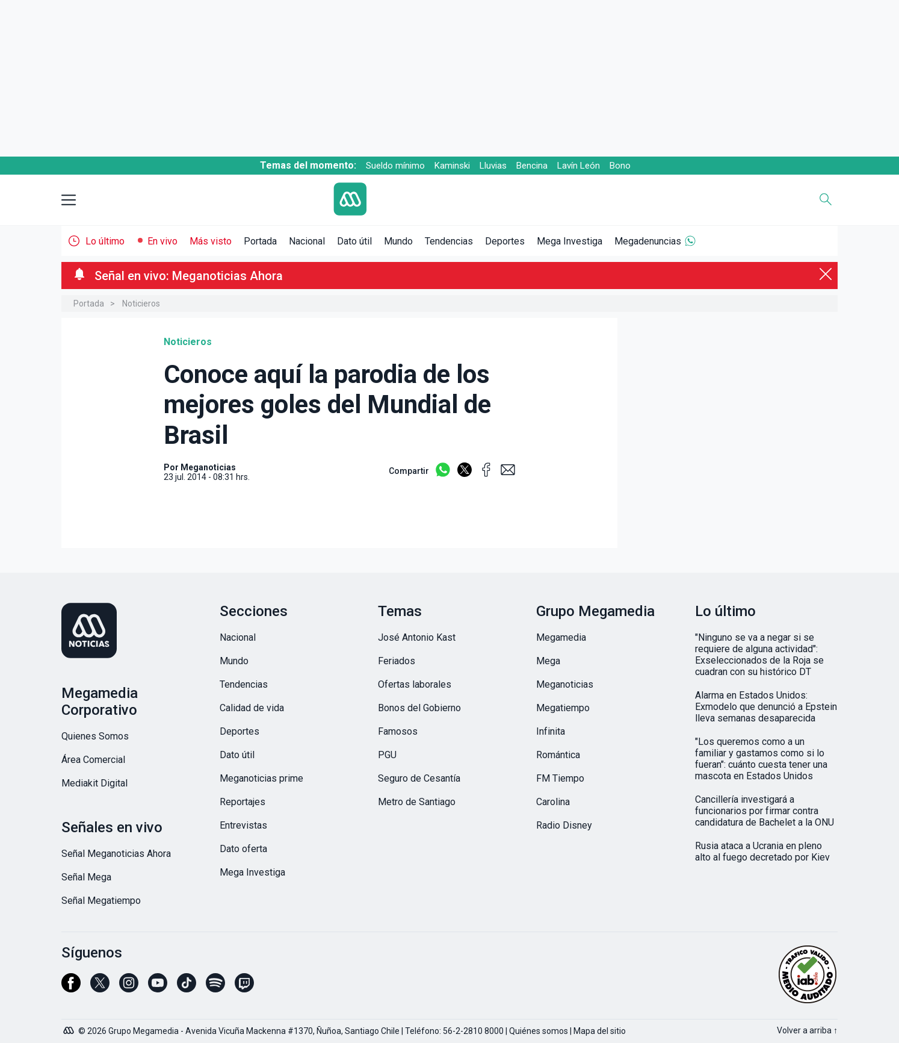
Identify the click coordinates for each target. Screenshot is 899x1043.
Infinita (550, 731)
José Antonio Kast (417, 637)
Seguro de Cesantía (419, 778)
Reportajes (242, 802)
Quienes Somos (95, 736)
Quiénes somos (538, 1031)
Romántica (558, 755)
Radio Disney (564, 825)
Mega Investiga (569, 241)
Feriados (396, 661)
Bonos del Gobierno (419, 708)
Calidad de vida (252, 708)
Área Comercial (93, 759)
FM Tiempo (560, 778)
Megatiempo (563, 708)
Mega (548, 661)
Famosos (398, 731)
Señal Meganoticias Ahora (116, 853)
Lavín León (578, 165)
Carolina (553, 802)
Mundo (398, 241)
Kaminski (452, 165)
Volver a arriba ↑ (807, 1030)
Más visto (211, 241)
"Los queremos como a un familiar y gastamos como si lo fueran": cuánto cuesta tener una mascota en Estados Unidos (761, 759)
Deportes (505, 241)
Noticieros (141, 303)
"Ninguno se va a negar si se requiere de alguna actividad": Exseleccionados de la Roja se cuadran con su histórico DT (759, 654)
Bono (620, 165)
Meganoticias (564, 684)
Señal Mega (86, 877)
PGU (387, 755)
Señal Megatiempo (101, 900)
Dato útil (354, 241)
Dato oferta (243, 849)
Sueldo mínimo (395, 165)
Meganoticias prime (261, 778)
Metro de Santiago (417, 802)
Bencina (532, 165)
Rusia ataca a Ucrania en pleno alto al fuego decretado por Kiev (762, 851)
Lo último (105, 241)
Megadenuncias (647, 241)
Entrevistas (243, 825)
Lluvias (493, 165)
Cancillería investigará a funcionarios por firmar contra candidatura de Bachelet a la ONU (764, 811)
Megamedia (561, 637)
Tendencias (449, 241)
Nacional (307, 241)
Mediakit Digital (94, 783)
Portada (260, 241)
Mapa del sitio (599, 1031)
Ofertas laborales (414, 684)
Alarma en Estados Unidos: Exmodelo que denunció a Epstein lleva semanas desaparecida (766, 707)
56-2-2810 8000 (473, 1031)
